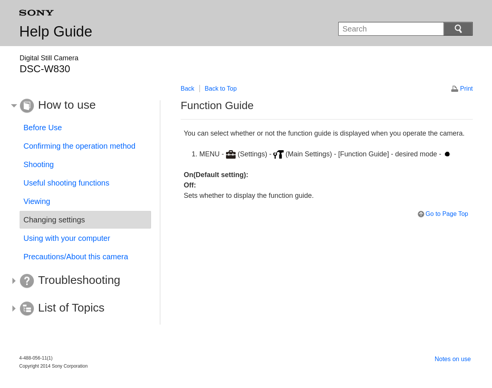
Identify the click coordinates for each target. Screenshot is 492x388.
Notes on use (453, 359)
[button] (79, 106)
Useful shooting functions (66, 183)
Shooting (38, 164)
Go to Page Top (447, 214)
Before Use (42, 127)
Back (187, 88)
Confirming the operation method (79, 146)
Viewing (36, 201)
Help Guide (55, 31)
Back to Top (221, 88)
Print (466, 88)
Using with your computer (66, 238)
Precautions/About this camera (75, 256)
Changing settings (54, 220)
